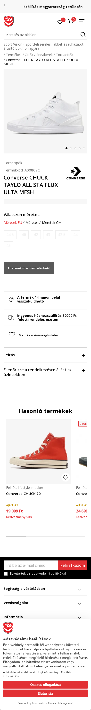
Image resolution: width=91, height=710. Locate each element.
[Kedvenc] (60, 21)
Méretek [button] (32, 223)
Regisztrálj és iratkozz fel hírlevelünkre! (45, 5)
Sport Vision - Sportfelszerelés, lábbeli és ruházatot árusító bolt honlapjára (43, 46)
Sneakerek (44, 54)
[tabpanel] (45, 111)
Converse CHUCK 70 (23, 493)
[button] (45, 35)
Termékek (14, 54)
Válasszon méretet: (22, 214)
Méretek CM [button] (51, 223)
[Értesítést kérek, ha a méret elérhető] (10, 234)
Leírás (44, 355)
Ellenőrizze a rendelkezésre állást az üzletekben (44, 372)
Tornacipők (64, 54)
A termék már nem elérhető (29, 268)
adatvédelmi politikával (49, 573)
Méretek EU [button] (13, 223)
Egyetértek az (38, 573)
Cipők (29, 54)
